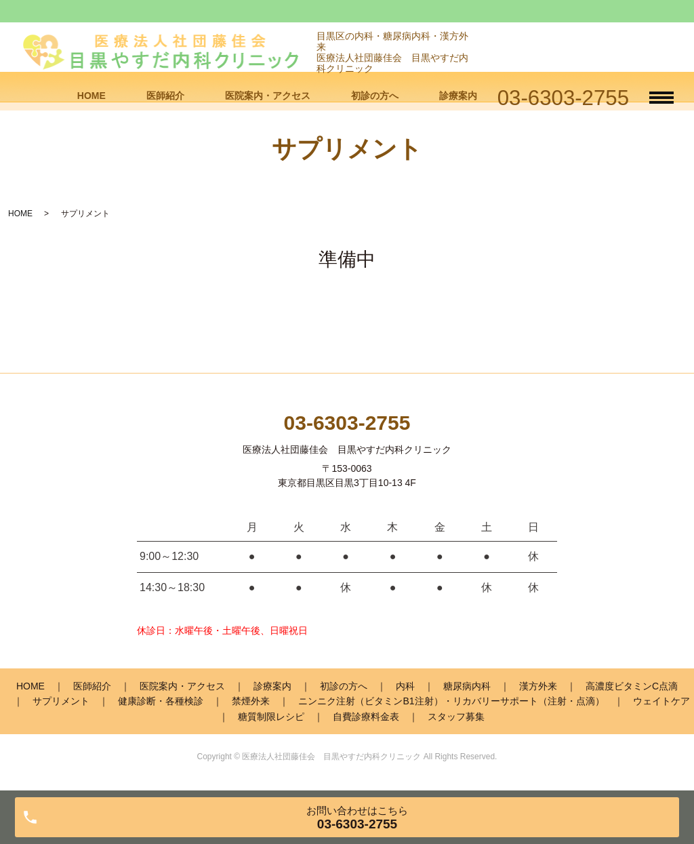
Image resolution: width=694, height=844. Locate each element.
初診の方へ (375, 95)
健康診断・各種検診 (160, 701)
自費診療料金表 (366, 716)
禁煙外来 (251, 701)
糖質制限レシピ (271, 716)
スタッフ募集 (456, 716)
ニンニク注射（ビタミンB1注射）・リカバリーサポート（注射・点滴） (451, 701)
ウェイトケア (661, 701)
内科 (405, 686)
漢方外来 (538, 686)
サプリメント (61, 701)
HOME (91, 95)
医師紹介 (165, 95)
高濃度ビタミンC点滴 (632, 686)
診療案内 (458, 95)
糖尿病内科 (467, 686)
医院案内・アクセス (267, 95)
